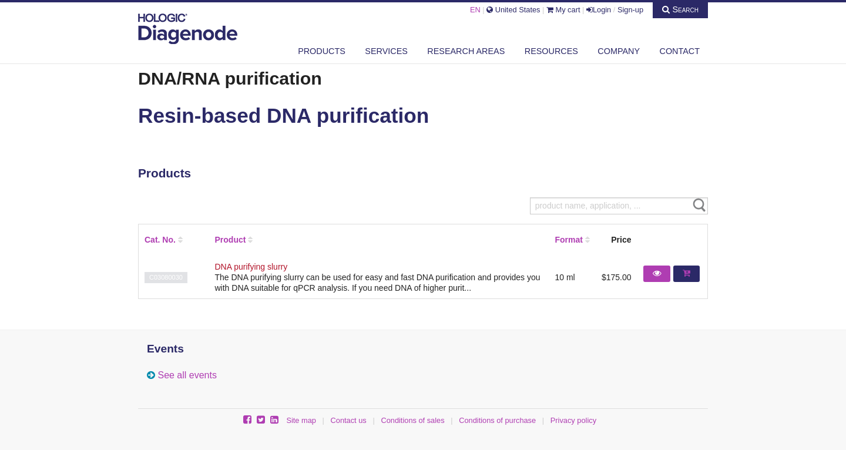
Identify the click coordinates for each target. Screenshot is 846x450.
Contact (680, 51)
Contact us (349, 420)
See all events (187, 375)
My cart (563, 9)
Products (321, 51)
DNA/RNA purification (230, 78)
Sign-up (630, 9)
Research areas (466, 51)
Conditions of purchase (497, 420)
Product (230, 239)
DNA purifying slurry (251, 266)
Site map (301, 420)
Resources (551, 51)
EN (475, 9)
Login (598, 9)
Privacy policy (573, 420)
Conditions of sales (412, 420)
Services (386, 51)
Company (618, 51)
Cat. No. (160, 239)
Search (680, 9)
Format (568, 239)
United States (513, 9)
